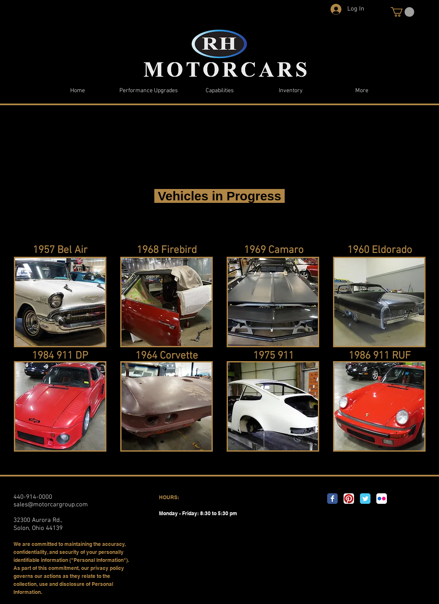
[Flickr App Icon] (381, 498)
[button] (402, 12)
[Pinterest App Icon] (349, 498)
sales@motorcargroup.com (50, 504)
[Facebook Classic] (332, 498)
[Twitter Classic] (365, 498)
